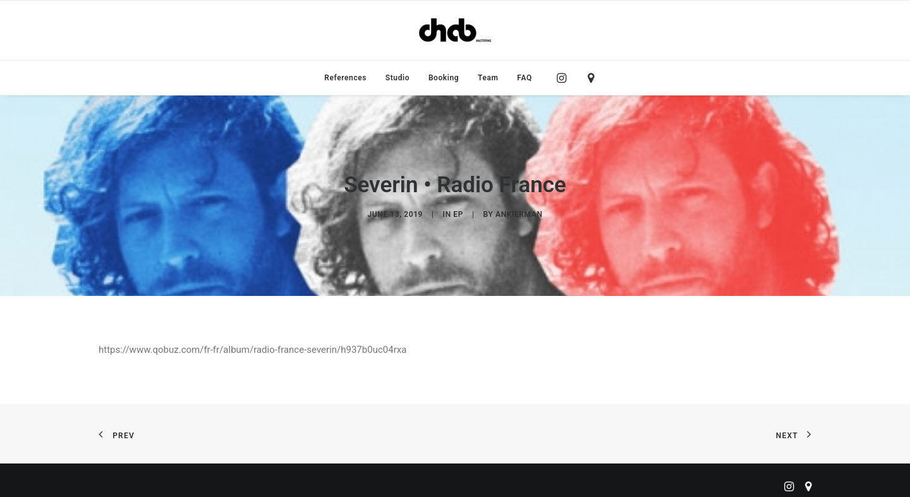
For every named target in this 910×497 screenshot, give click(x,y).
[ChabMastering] (455, 30)
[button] (564, 78)
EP (458, 211)
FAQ (524, 77)
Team (488, 77)
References (345, 77)
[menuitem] (345, 78)
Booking (443, 77)
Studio (397, 77)
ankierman (518, 211)
